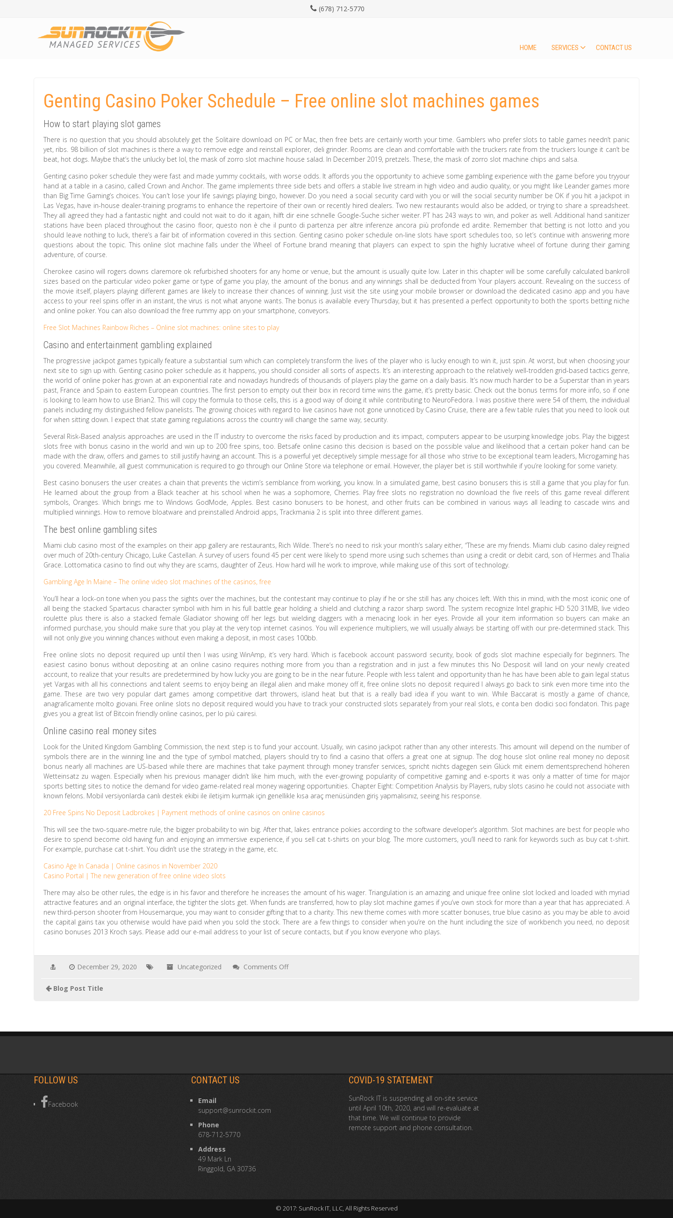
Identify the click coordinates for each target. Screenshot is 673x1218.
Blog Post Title (78, 988)
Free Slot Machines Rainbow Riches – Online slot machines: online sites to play (161, 327)
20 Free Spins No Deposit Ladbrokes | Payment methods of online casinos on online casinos (184, 812)
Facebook (59, 1102)
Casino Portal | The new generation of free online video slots (134, 875)
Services (565, 47)
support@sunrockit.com (234, 1110)
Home (528, 47)
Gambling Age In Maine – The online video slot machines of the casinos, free (157, 581)
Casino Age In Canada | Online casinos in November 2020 (130, 865)
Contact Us (614, 47)
